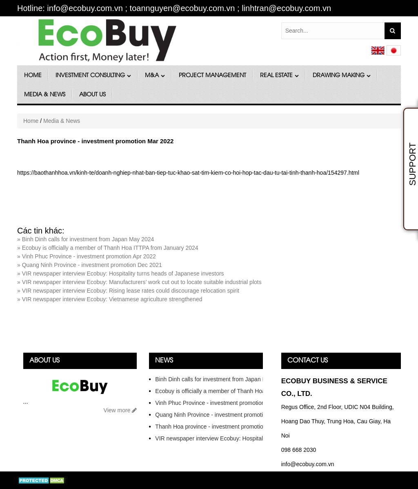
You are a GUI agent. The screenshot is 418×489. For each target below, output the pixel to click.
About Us (92, 95)
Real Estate (279, 75)
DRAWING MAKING (342, 75)
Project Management (212, 75)
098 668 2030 (298, 450)
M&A (155, 75)
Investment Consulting (93, 75)
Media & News (44, 95)
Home (33, 75)
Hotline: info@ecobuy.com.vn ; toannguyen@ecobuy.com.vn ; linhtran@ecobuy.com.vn (174, 8)
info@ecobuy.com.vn (307, 464)
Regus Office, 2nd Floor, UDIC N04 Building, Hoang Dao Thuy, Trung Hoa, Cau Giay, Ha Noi (337, 421)
